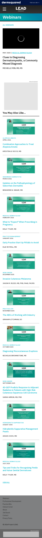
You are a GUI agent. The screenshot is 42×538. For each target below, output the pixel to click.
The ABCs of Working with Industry (19, 315)
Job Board (6, 513)
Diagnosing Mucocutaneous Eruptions (20, 351)
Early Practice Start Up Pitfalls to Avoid (21, 242)
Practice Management (11, 236)
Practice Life (8, 309)
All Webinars (8, 25)
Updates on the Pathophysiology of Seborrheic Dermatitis (19, 184)
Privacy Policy (7, 518)
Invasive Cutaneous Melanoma (17, 279)
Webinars (6, 498)
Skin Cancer (7, 273)
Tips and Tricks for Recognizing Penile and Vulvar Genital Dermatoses (20, 469)
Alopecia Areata (9, 138)
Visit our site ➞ (34, 2)
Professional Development (12, 501)
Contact (5, 515)
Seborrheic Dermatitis (12, 177)
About (5, 510)
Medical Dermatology (22, 53)
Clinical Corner (8, 507)
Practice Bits (7, 504)
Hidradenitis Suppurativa (13, 423)
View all (6, 482)
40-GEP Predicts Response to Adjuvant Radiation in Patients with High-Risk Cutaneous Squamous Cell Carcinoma (21, 390)
